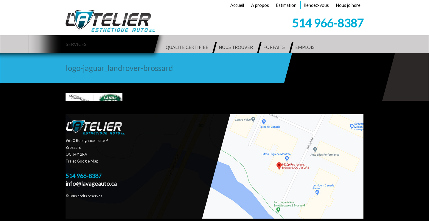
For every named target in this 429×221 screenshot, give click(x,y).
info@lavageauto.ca (91, 183)
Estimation (286, 5)
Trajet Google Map (82, 161)
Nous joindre (348, 5)
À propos (260, 5)
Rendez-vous (316, 5)
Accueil (237, 5)
